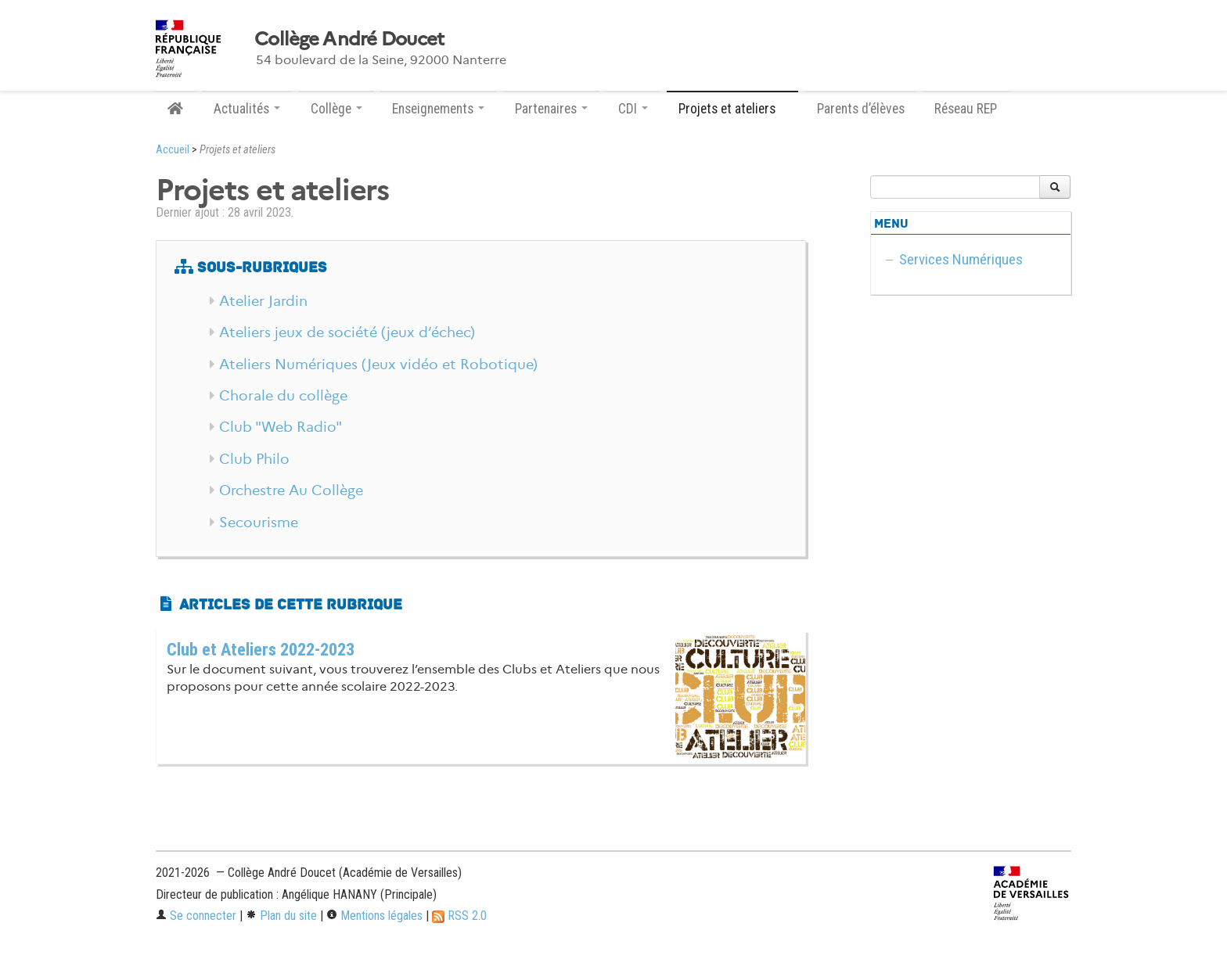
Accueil (172, 149)
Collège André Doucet (349, 39)
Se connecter (196, 915)
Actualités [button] (247, 109)
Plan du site (281, 915)
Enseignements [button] (438, 109)
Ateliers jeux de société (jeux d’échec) (347, 332)
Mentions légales (374, 915)
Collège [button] (336, 109)
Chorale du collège (283, 395)
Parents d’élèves (861, 109)
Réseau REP (965, 109)
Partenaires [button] (551, 109)
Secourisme (258, 522)
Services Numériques (961, 259)
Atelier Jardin (263, 301)
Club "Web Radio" (280, 427)
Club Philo (254, 459)
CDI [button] (633, 109)
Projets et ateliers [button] (732, 109)
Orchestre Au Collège (291, 490)
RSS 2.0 (459, 915)
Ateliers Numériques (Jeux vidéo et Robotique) (378, 364)
